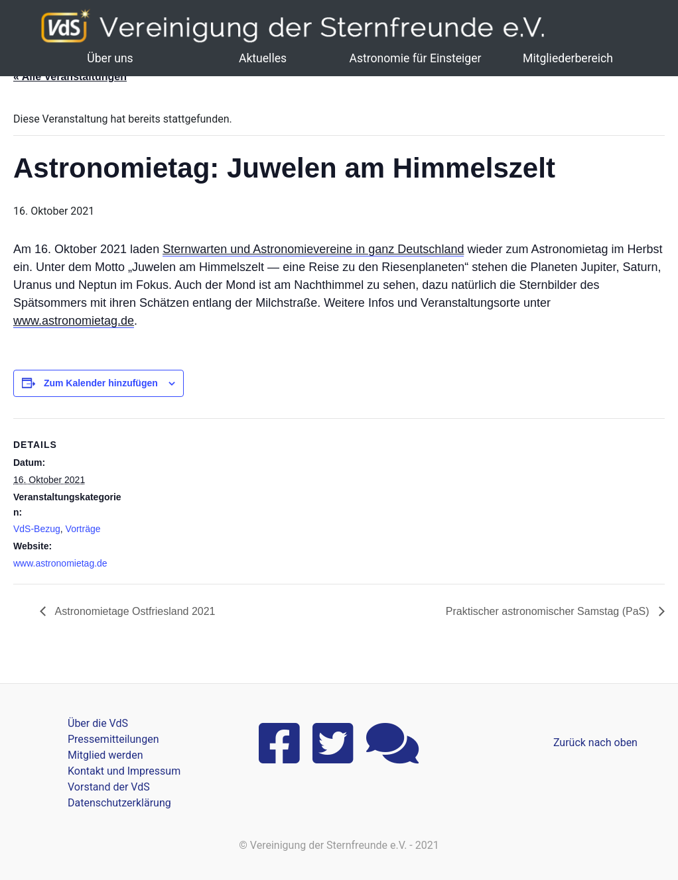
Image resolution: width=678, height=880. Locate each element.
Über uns (110, 58)
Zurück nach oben (595, 742)
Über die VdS (98, 723)
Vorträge (83, 528)
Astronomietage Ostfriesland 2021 (133, 611)
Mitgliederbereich (568, 58)
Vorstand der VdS (109, 787)
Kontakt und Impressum (124, 771)
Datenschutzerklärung (119, 803)
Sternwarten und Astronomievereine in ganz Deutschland (313, 249)
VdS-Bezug (36, 528)
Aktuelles (263, 58)
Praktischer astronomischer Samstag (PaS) (549, 611)
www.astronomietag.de (73, 320)
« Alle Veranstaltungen (70, 76)
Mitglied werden (105, 755)
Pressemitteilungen (113, 739)
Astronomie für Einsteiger (415, 58)
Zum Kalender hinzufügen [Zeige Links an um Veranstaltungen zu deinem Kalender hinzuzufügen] (101, 383)
